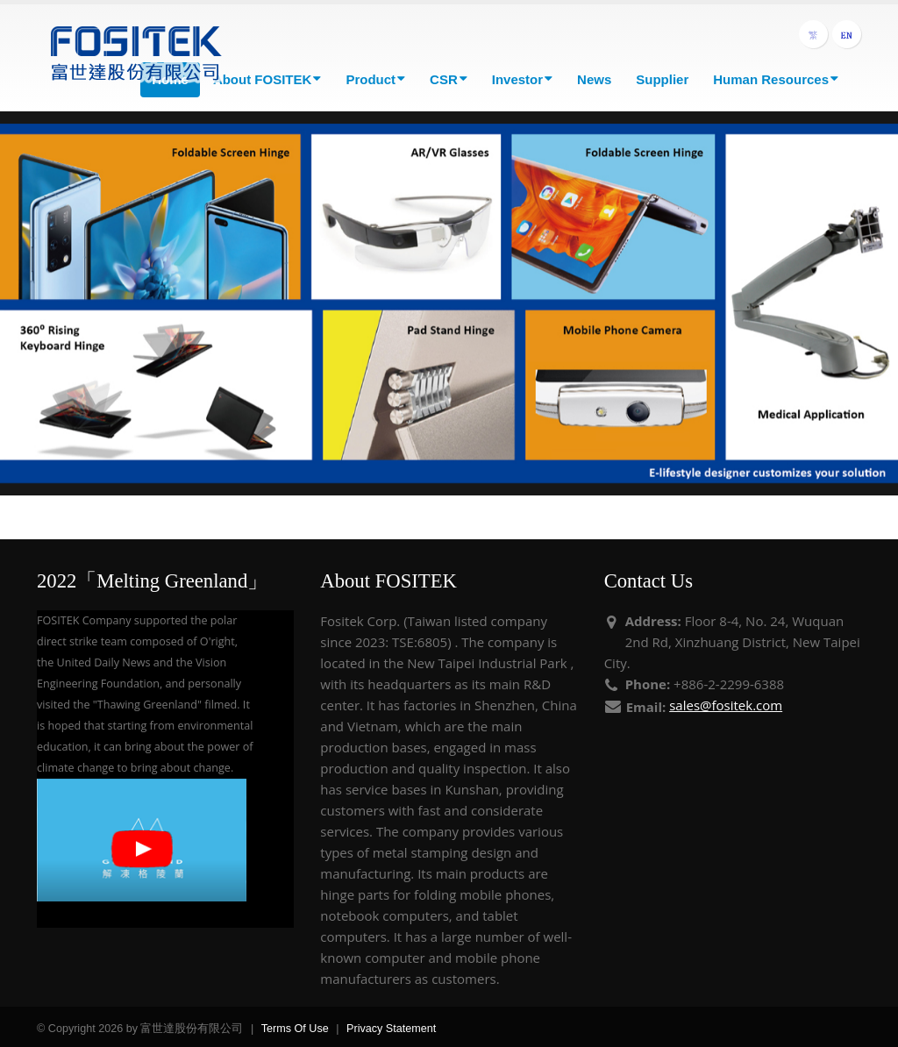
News (594, 79)
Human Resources (775, 79)
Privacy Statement (391, 1028)
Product (375, 79)
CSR (448, 79)
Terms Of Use (295, 1028)
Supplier (662, 79)
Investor (522, 79)
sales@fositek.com (725, 705)
